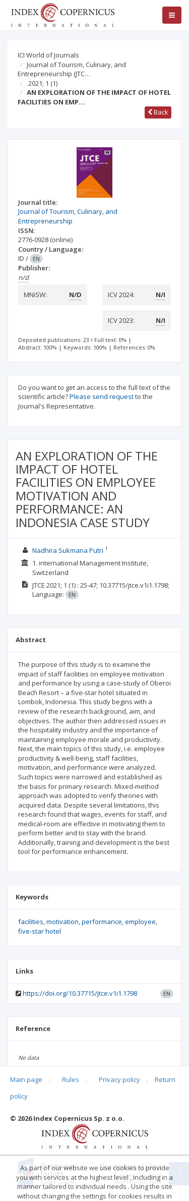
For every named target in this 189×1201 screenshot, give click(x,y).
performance (102, 921)
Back (158, 112)
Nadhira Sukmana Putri (67, 550)
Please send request (102, 396)
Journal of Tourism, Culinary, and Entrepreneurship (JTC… (72, 69)
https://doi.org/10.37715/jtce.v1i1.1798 (80, 993)
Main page (26, 1079)
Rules (70, 1079)
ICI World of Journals (48, 55)
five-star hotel (39, 931)
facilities (30, 921)
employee (140, 921)
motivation (62, 921)
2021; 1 (42, 83)
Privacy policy (119, 1079)
